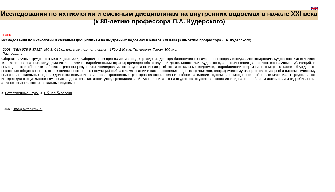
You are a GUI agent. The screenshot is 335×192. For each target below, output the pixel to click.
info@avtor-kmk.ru (27, 109)
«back (6, 35)
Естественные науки (22, 93)
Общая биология (58, 93)
